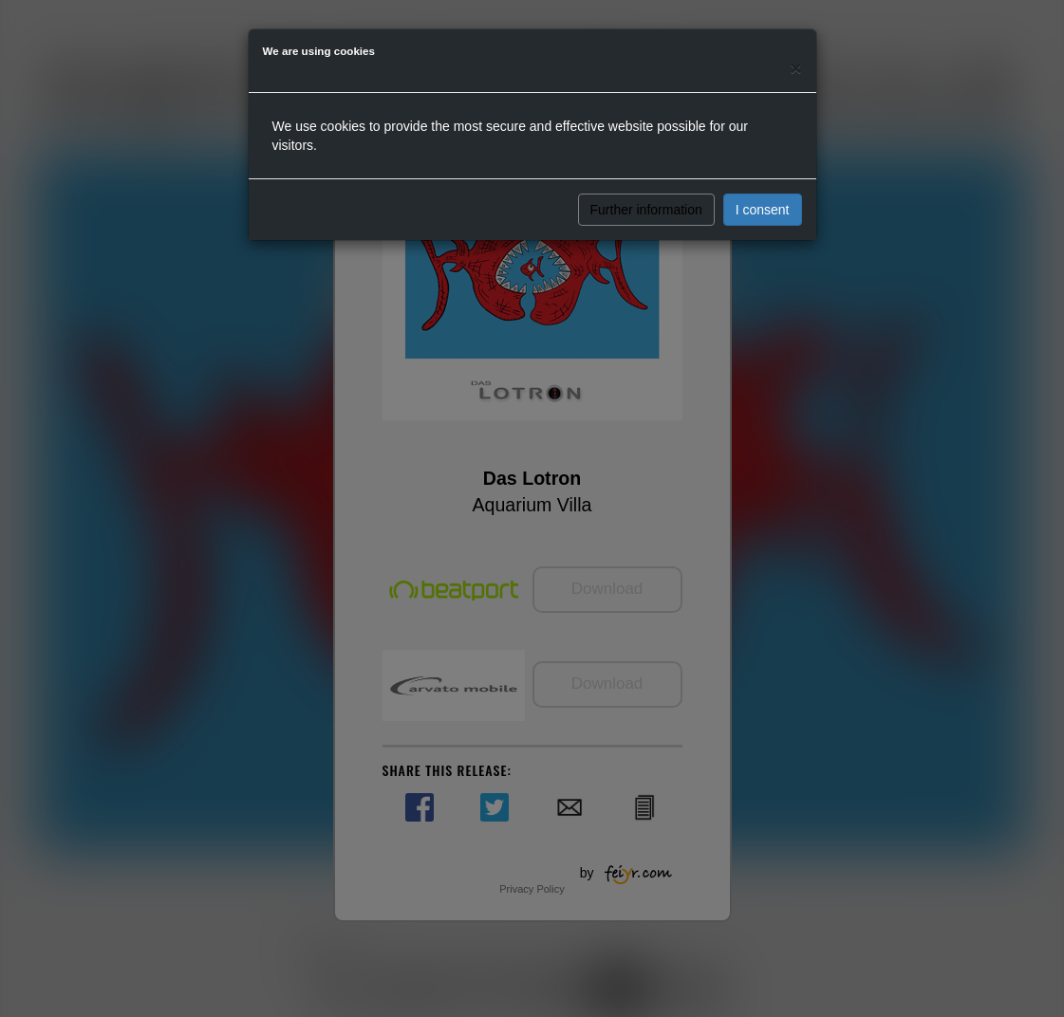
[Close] (795, 68)
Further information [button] (646, 209)
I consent (763, 209)
